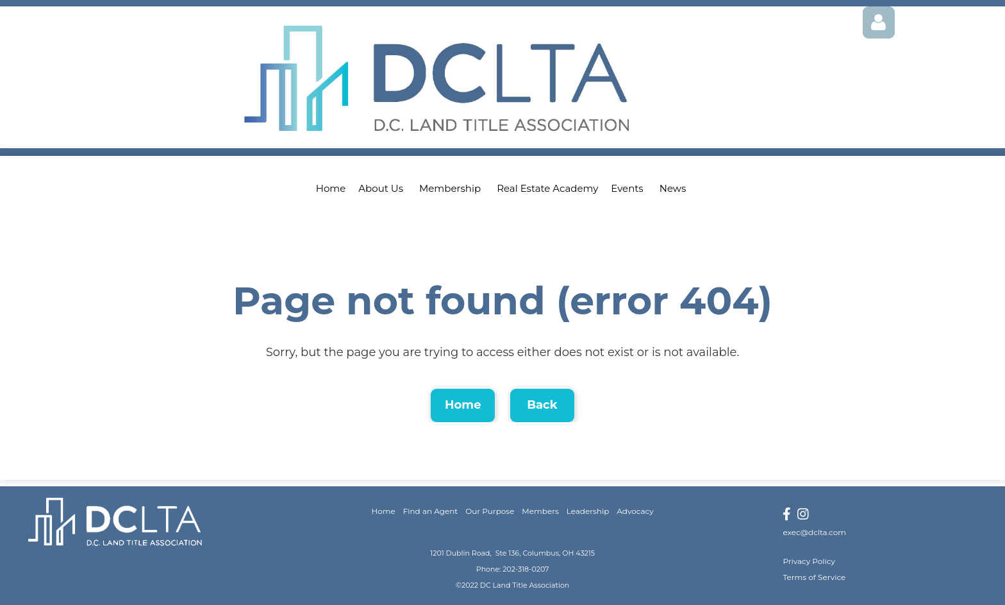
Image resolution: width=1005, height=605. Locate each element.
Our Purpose (489, 511)
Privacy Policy (809, 561)
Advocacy (635, 511)
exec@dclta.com (814, 532)
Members (540, 511)
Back (542, 405)
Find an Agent (430, 511)
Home (463, 405)
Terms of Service (814, 577)
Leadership (588, 511)
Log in (879, 22)
